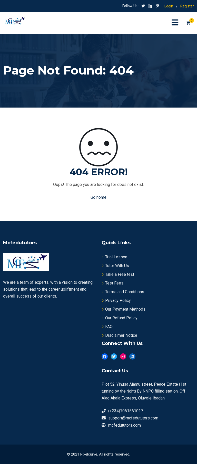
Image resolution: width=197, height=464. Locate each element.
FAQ (109, 326)
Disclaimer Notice (121, 335)
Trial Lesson (116, 257)
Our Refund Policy (121, 317)
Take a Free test (119, 274)
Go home (98, 197)
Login (168, 6)
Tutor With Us (117, 265)
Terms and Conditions (124, 291)
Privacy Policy (118, 300)
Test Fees (114, 283)
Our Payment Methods (125, 309)
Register (187, 6)
